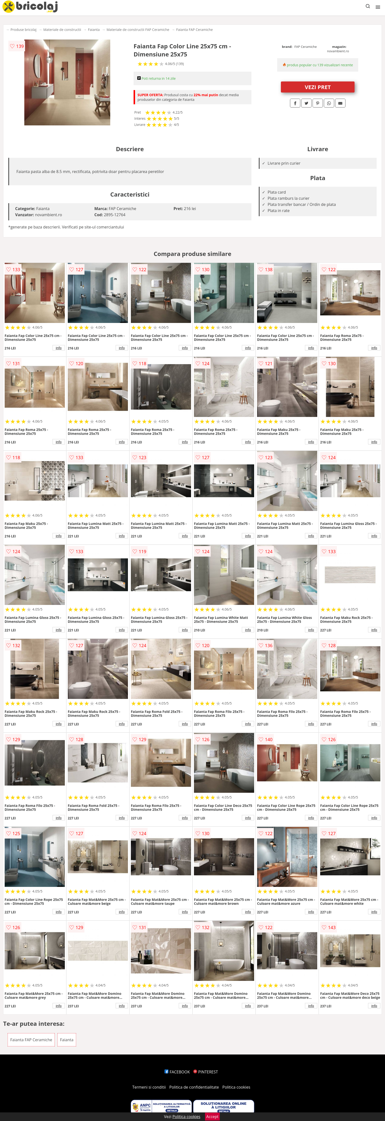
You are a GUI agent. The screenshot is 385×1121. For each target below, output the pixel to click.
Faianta (94, 29)
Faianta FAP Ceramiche (194, 29)
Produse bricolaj (24, 29)
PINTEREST (205, 1072)
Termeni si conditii (149, 1087)
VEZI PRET (318, 87)
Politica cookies (236, 1087)
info (59, 348)
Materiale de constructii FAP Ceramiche (138, 29)
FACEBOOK (177, 1072)
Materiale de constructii (62, 29)
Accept (212, 1116)
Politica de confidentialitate (194, 1087)
